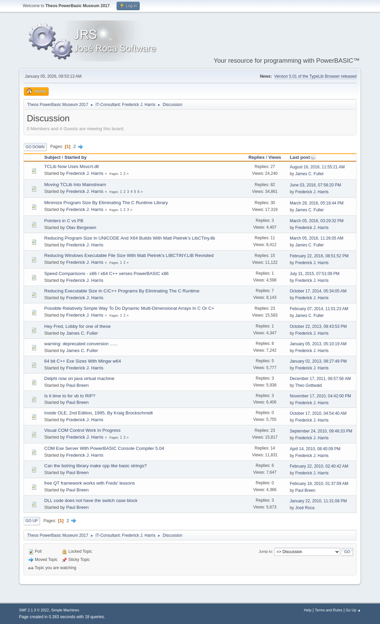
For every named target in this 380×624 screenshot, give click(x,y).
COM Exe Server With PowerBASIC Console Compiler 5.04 (104, 448)
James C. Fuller (309, 173)
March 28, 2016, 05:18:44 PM (317, 203)
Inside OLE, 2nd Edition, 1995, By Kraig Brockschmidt (98, 412)
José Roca (305, 507)
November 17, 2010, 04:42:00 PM (320, 396)
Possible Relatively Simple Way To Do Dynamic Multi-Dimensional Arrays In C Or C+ (129, 308)
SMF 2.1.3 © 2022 (34, 610)
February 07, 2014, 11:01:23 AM (319, 308)
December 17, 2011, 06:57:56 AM (320, 378)
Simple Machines (65, 610)
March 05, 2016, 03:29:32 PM (317, 220)
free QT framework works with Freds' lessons (89, 483)
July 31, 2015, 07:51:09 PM (314, 273)
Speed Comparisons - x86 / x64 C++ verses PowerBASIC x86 (106, 273)
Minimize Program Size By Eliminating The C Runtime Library (106, 202)
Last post (303, 157)
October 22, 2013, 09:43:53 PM (318, 326)
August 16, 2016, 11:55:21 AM (317, 167)
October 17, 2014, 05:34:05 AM (318, 291)
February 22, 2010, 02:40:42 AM (319, 466)
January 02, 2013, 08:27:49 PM (318, 361)
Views (274, 157)
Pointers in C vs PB (63, 220)
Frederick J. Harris (84, 173)
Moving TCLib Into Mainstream (75, 184)
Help (307, 610)
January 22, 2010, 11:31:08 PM (318, 501)
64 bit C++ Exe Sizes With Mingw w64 (82, 361)
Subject (52, 157)
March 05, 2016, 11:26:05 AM (316, 238)
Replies (256, 157)
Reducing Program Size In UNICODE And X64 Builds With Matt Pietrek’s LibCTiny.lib (129, 238)
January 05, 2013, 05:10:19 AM (318, 343)
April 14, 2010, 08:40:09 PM (315, 448)
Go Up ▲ (353, 610)
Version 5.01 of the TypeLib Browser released (315, 76)
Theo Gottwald (308, 385)
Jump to (265, 551)
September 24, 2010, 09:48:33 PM (321, 431)
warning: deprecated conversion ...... (81, 343)
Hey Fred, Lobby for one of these (77, 326)
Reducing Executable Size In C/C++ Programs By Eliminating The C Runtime (121, 290)
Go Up (32, 521)
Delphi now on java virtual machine (79, 378)
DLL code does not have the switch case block (91, 500)
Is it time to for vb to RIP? (69, 395)
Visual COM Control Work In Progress (82, 430)
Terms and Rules (329, 610)
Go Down (35, 147)
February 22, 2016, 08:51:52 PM (319, 256)
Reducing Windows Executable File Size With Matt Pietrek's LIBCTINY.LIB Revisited (129, 255)
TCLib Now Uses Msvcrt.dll (71, 166)
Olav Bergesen (81, 227)
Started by (75, 157)
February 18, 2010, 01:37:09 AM (319, 483)
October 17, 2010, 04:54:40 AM (318, 413)
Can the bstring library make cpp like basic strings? (95, 465)
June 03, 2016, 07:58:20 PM (315, 185)
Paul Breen (77, 385)
